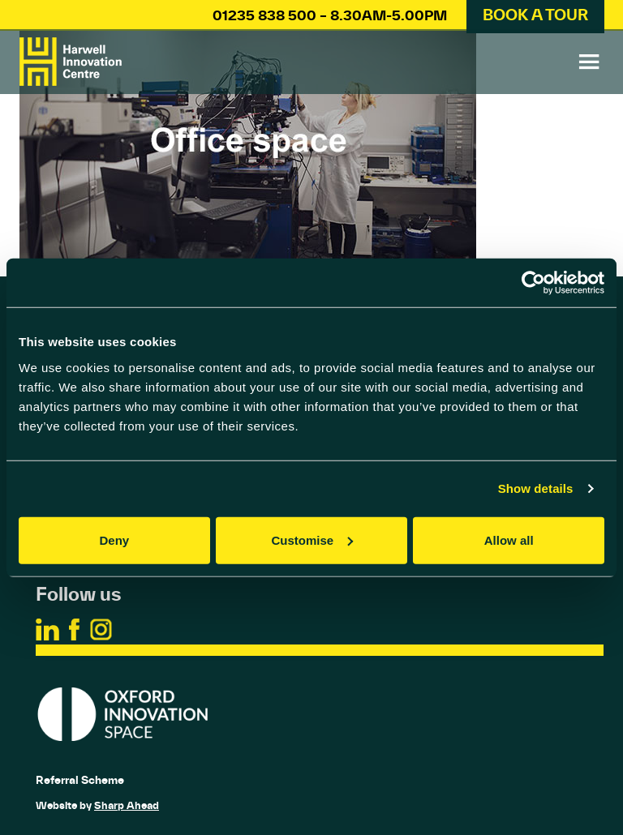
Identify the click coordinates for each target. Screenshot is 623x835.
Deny (114, 539)
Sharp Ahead (126, 805)
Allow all (509, 539)
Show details (536, 488)
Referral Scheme (80, 780)
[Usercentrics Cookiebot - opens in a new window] (533, 283)
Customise (312, 539)
